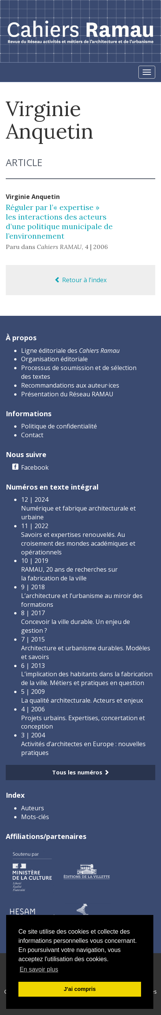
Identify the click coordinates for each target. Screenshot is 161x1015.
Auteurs (32, 808)
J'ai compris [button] (79, 989)
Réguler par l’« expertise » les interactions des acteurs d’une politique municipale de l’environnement (59, 221)
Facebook (35, 467)
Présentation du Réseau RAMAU (67, 394)
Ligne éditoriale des (70, 350)
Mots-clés (35, 817)
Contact (32, 435)
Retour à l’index (80, 280)
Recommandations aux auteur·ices (70, 385)
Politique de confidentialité (59, 426)
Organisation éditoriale (54, 359)
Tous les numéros (80, 772)
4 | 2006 (96, 247)
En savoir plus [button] (39, 969)
